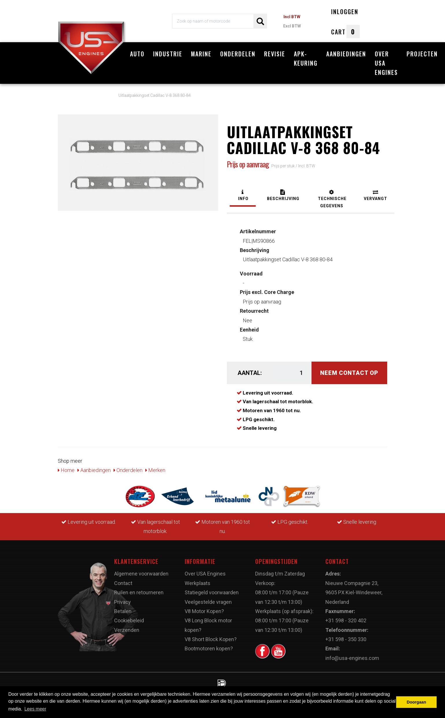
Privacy (122, 602)
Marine (201, 53)
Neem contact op (349, 372)
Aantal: (250, 372)
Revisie (274, 53)
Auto (137, 53)
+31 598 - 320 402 (345, 620)
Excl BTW (292, 26)
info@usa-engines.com (352, 658)
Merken (155, 470)
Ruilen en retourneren (139, 592)
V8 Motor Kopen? (204, 611)
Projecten (422, 53)
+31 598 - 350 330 (345, 639)
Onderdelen (237, 53)
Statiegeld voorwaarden (212, 592)
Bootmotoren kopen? (209, 648)
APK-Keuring (306, 58)
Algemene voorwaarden (141, 574)
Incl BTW (291, 16)
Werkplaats (197, 583)
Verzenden (126, 630)
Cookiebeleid (129, 620)
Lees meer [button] (35, 708)
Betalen (122, 611)
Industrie (167, 53)
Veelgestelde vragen (208, 602)
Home (66, 470)
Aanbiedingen (346, 53)
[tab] (243, 196)
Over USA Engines (386, 63)
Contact (123, 583)
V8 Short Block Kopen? (211, 639)
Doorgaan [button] (416, 702)
